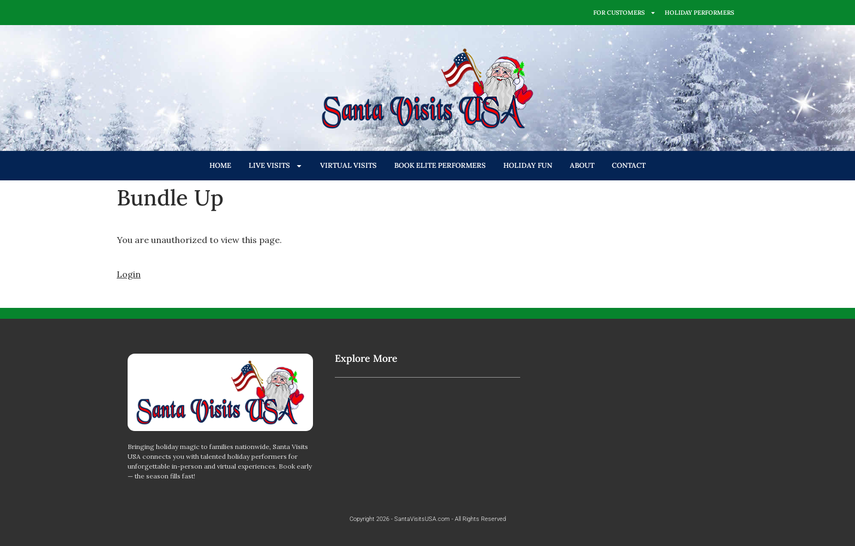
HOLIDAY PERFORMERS (699, 12)
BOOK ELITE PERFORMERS (440, 165)
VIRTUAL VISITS (348, 165)
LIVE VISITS (276, 166)
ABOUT (582, 165)
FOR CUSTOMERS (624, 12)
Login (129, 274)
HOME (220, 165)
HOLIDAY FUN (527, 165)
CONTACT (629, 165)
